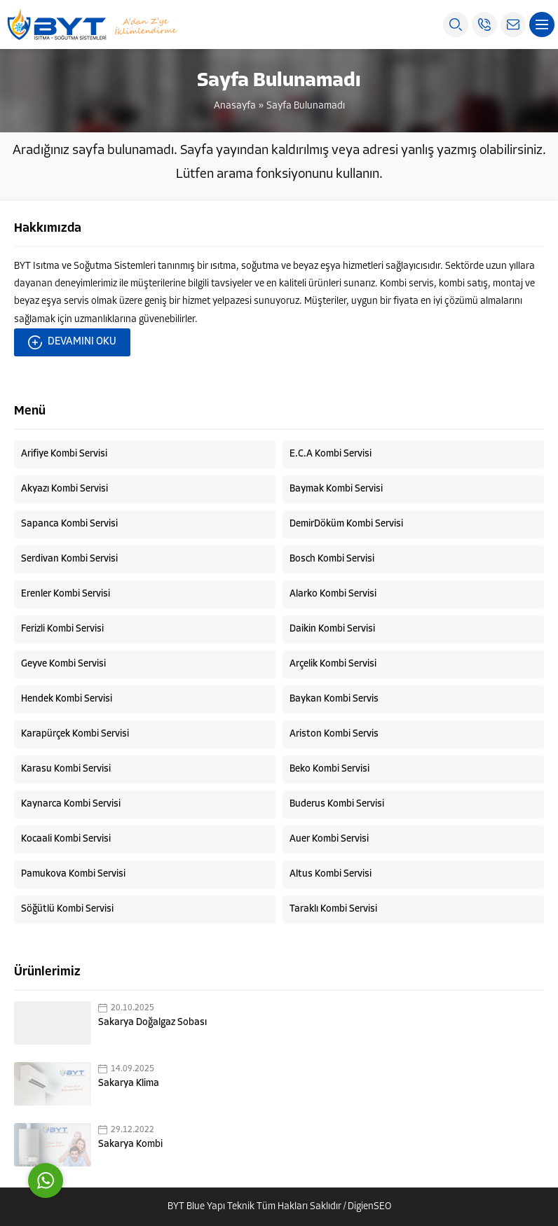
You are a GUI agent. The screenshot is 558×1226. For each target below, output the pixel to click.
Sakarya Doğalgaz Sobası (152, 1022)
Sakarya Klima (128, 1083)
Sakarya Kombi (130, 1144)
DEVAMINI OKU (72, 342)
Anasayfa (235, 106)
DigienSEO (369, 1206)
